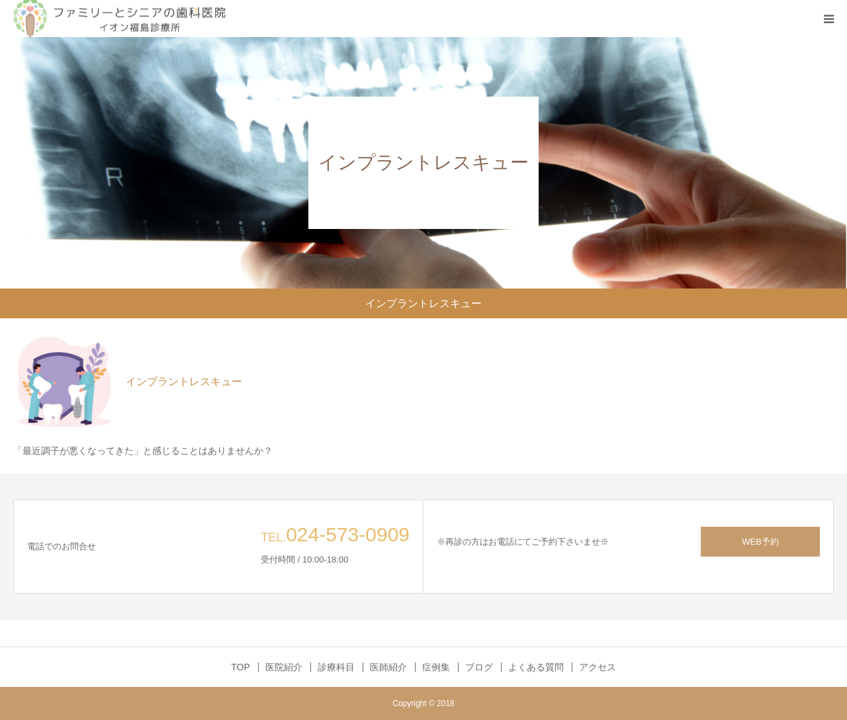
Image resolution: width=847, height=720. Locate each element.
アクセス (597, 667)
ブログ (479, 667)
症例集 (436, 667)
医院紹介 (283, 667)
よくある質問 (536, 667)
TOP (240, 667)
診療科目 (336, 667)
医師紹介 (388, 667)
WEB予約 (760, 542)
